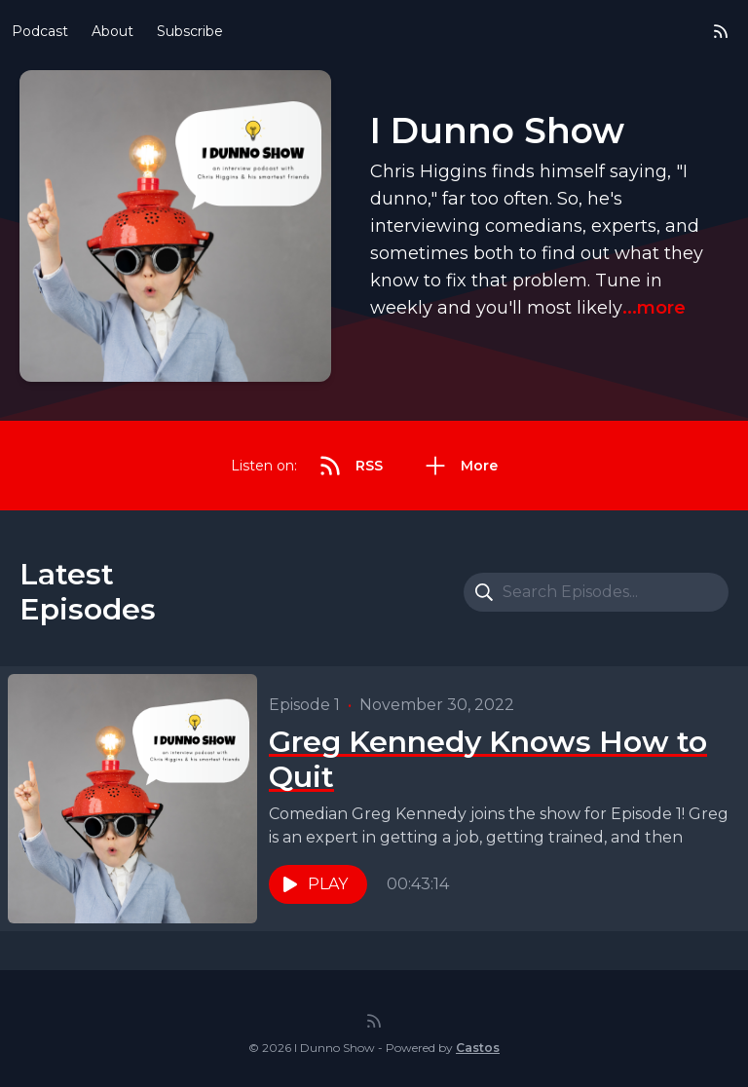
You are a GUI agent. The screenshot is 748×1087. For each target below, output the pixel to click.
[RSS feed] (720, 31)
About (112, 31)
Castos (478, 1047)
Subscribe (190, 31)
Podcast (40, 31)
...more (654, 308)
